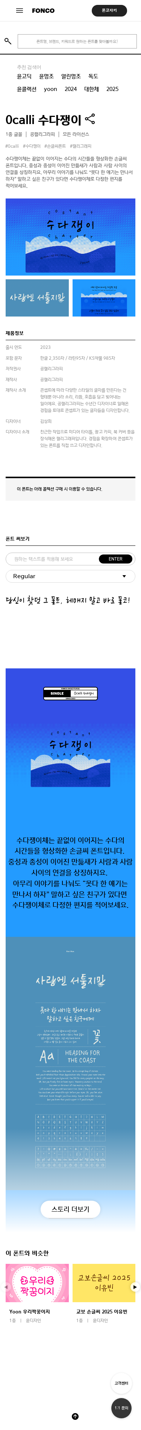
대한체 (91, 89)
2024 (71, 89)
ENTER (116, 559)
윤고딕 (24, 76)
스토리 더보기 (70, 1209)
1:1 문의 (121, 1408)
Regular (24, 576)
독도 (93, 76)
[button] (135, 1287)
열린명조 (71, 76)
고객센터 (121, 1383)
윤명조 (46, 76)
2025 (112, 89)
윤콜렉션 (26, 89)
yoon (50, 89)
